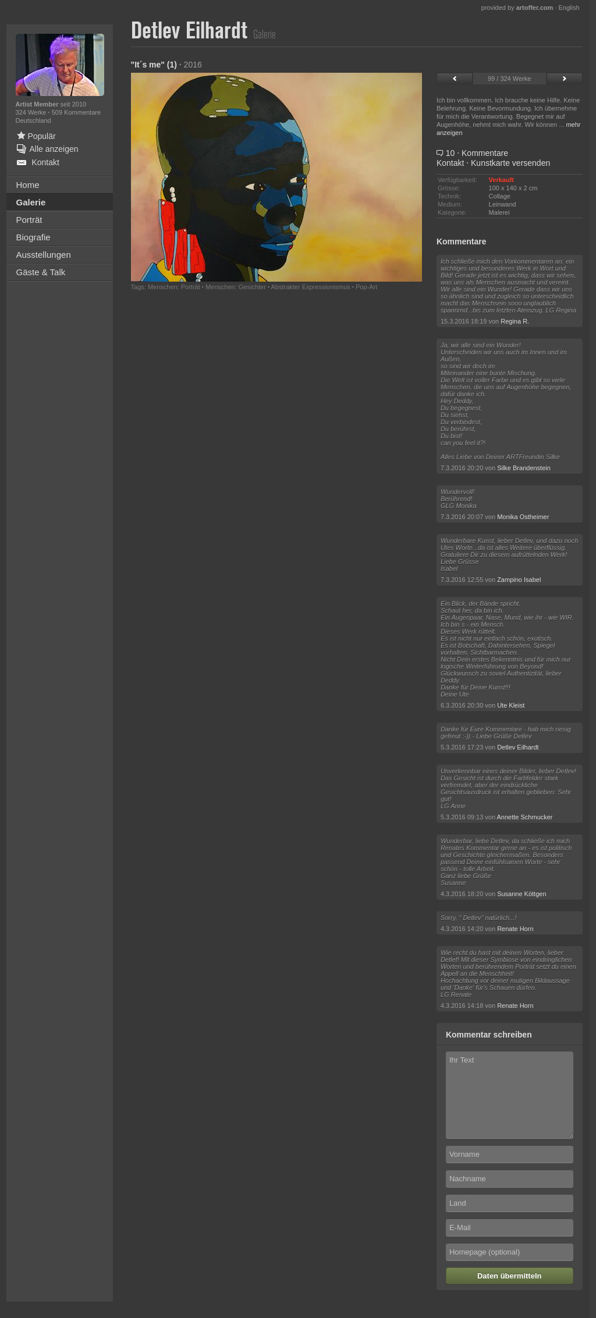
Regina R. (515, 321)
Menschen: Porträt (174, 286)
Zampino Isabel (519, 579)
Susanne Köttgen (521, 893)
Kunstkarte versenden (510, 163)
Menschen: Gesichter (235, 286)
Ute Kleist (510, 705)
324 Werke (32, 112)
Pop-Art (366, 286)
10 (472, 153)
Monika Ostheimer (523, 516)
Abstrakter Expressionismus (310, 286)
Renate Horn (515, 928)
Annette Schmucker (525, 816)
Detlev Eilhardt (518, 747)
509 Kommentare (76, 112)
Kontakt (450, 163)
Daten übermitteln (509, 1275)
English (568, 7)
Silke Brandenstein (524, 467)
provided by (517, 7)
